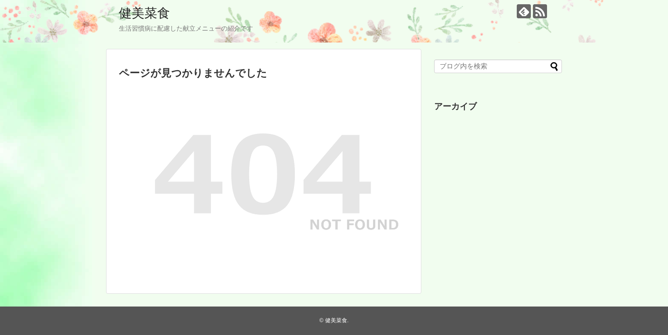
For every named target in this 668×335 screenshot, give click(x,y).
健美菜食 (144, 13)
